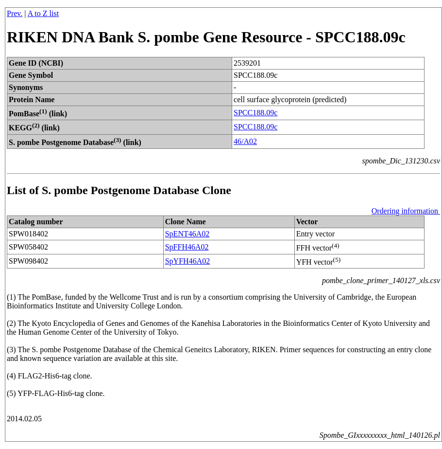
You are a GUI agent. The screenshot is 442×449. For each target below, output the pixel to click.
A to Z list (43, 13)
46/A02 (245, 141)
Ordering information (406, 211)
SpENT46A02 (187, 234)
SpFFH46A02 (187, 247)
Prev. (14, 13)
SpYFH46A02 (187, 261)
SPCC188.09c (255, 112)
